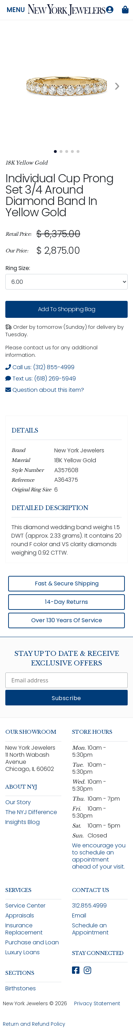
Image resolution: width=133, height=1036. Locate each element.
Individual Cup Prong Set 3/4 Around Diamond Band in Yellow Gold (59, 195)
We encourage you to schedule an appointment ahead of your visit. (99, 856)
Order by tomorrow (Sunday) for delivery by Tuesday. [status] (64, 331)
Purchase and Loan (32, 942)
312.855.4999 (89, 906)
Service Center (25, 906)
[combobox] (66, 282)
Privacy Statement (97, 1003)
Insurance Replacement (24, 929)
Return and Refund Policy (34, 1024)
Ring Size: (17, 268)
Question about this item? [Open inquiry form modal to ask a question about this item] (44, 390)
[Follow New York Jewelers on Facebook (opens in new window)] (75, 970)
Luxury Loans (22, 952)
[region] (66, 242)
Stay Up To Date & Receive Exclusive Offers (66, 658)
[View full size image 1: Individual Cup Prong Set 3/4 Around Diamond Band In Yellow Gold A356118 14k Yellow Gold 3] (66, 85)
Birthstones (20, 988)
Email (79, 915)
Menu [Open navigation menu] (16, 10)
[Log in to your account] (109, 10)
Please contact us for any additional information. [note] (51, 351)
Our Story (18, 802)
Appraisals (19, 915)
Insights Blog (22, 822)
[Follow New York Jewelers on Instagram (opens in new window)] (87, 970)
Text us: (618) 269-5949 (40, 378)
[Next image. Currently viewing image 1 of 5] (117, 85)
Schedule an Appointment (90, 929)
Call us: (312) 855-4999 (39, 367)
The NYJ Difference (31, 812)
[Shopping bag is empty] (125, 10)
